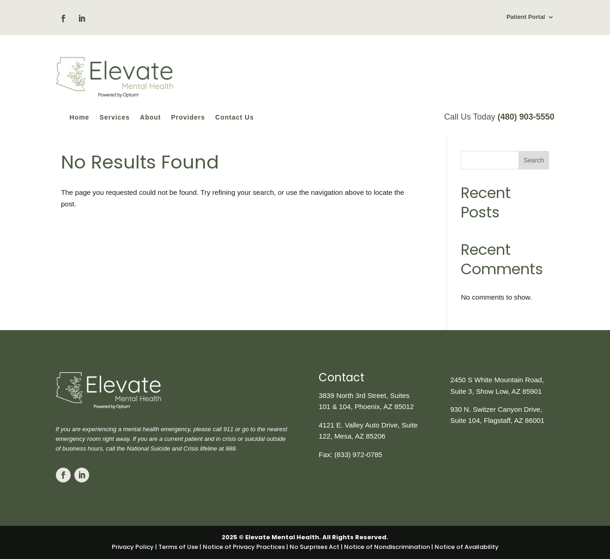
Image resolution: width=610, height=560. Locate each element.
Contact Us (234, 117)
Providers (188, 117)
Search (534, 172)
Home (80, 117)
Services (114, 117)
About (150, 117)
